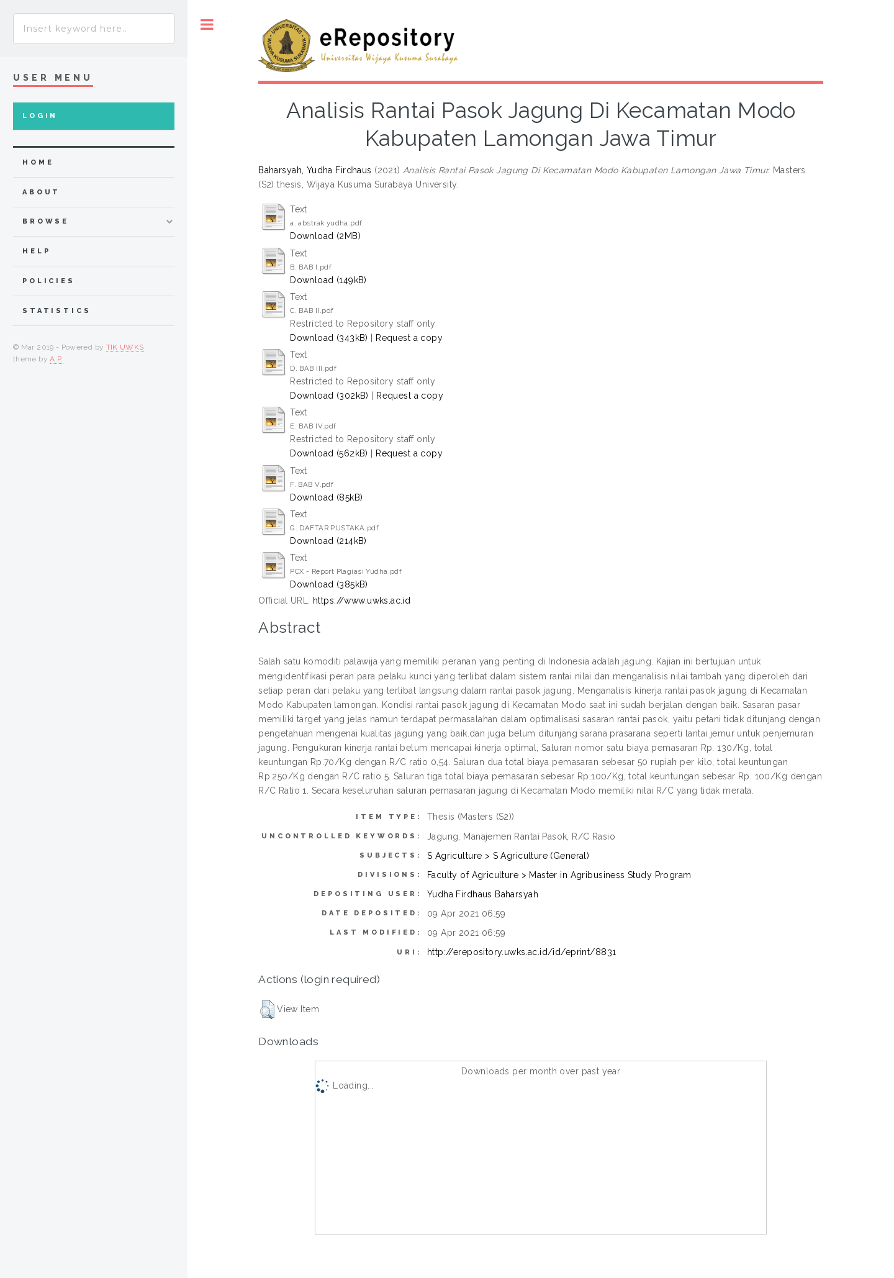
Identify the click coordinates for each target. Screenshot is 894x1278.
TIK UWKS (125, 347)
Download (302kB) (329, 396)
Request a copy (409, 338)
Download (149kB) (328, 280)
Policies (48, 281)
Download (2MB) (325, 236)
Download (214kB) (328, 541)
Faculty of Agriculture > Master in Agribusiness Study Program (559, 875)
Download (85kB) (326, 497)
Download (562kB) (329, 453)
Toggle (207, 24)
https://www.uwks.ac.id (361, 600)
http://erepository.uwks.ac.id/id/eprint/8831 (521, 952)
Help (36, 251)
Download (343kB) (329, 338)
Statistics (56, 311)
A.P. (56, 359)
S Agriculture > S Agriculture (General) (508, 856)
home (37, 162)
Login (40, 116)
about (41, 192)
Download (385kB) (329, 584)
